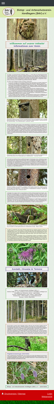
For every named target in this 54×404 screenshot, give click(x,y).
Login (49, 394)
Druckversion (9, 394)
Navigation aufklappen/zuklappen (27, 3)
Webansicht (47, 397)
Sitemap (21, 394)
